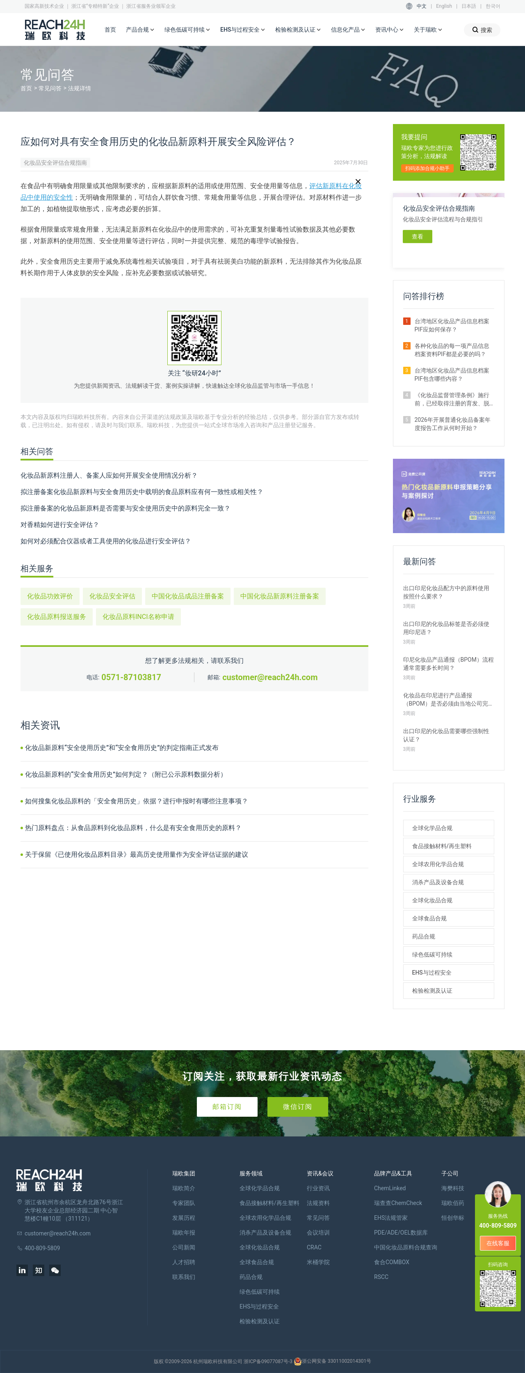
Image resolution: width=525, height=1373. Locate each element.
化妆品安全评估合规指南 (55, 162)
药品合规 (423, 936)
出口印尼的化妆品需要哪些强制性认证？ (446, 735)
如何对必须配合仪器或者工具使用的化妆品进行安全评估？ (106, 541)
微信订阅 (298, 1107)
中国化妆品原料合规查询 (405, 1247)
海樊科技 (452, 1188)
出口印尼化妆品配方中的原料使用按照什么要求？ (446, 592)
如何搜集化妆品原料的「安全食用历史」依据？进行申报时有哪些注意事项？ (136, 801)
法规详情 (79, 88)
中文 (422, 6)
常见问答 (50, 88)
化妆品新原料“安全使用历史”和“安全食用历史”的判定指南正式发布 (122, 748)
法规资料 (318, 1203)
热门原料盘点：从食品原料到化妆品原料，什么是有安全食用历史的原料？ (133, 828)
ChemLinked (390, 1188)
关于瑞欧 (428, 30)
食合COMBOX (391, 1262)
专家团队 (183, 1203)
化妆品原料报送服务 (56, 617)
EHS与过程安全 (242, 30)
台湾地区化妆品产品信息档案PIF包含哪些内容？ (452, 374)
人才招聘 (183, 1262)
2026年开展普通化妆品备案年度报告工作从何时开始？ (453, 423)
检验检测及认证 (298, 30)
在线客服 (497, 1243)
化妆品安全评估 (112, 596)
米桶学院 (318, 1262)
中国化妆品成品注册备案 (188, 596)
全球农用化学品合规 (438, 864)
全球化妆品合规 (432, 900)
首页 (110, 29)
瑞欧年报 (183, 1232)
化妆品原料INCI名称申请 (138, 617)
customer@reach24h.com (269, 677)
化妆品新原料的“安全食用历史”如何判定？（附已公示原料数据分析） (126, 774)
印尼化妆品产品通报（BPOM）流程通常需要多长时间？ (448, 663)
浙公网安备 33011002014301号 (332, 1361)
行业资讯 (318, 1188)
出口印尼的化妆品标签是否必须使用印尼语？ (446, 628)
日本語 (468, 6)
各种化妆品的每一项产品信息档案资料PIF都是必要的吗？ (452, 350)
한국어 (493, 6)
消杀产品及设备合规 (438, 882)
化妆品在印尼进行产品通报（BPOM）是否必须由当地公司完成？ (445, 700)
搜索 (482, 29)
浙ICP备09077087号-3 (268, 1361)
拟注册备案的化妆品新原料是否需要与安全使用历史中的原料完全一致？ (126, 508)
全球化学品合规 (432, 828)
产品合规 (140, 30)
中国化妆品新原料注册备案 (279, 596)
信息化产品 (348, 30)
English (444, 6)
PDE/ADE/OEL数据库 (401, 1232)
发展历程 (183, 1217)
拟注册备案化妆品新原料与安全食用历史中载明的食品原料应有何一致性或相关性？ (142, 492)
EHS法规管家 (391, 1217)
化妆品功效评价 (50, 596)
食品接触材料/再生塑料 (442, 846)
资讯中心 (389, 30)
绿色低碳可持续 (187, 30)
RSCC (381, 1277)
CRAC (314, 1247)
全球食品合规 (429, 918)
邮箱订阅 (227, 1107)
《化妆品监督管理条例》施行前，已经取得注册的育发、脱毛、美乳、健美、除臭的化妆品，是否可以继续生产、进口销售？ (452, 399)
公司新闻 (183, 1247)
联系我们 (183, 1277)
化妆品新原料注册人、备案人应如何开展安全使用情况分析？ (109, 475)
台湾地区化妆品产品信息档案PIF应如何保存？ (452, 325)
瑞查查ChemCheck (398, 1203)
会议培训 (318, 1232)
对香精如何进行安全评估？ (60, 525)
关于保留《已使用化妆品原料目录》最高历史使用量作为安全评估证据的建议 (136, 854)
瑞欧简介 (183, 1188)
